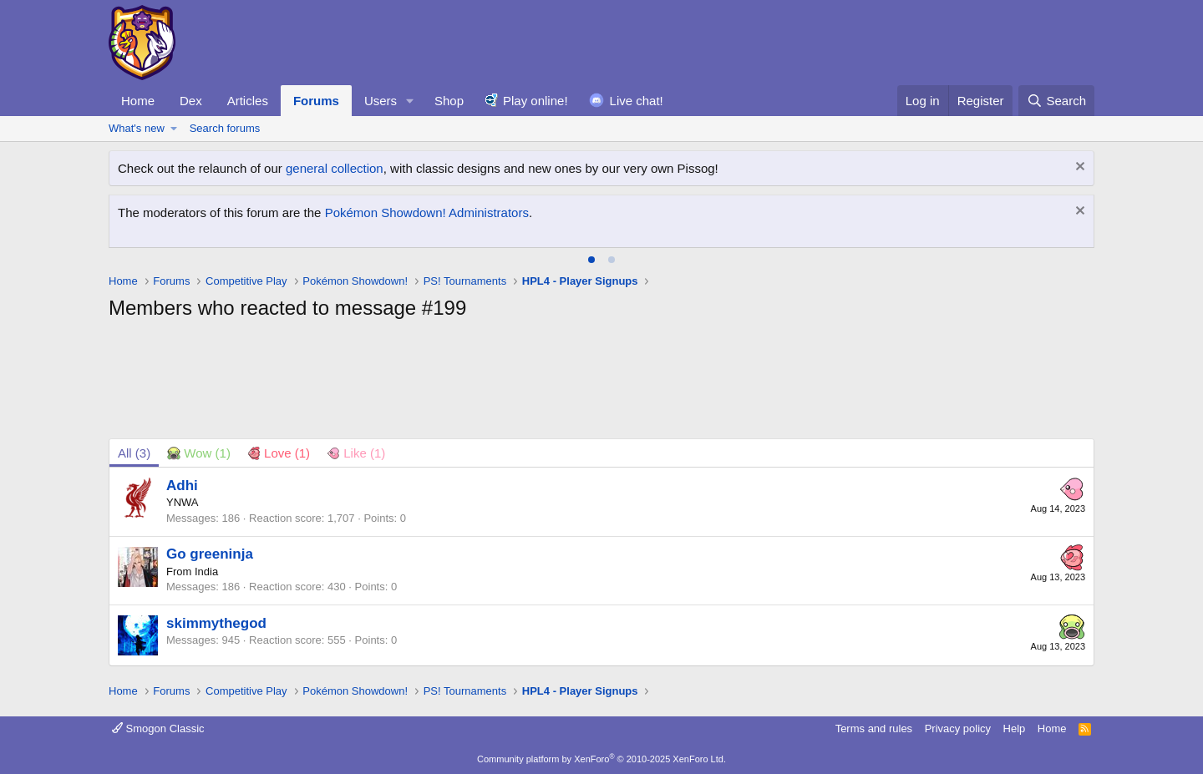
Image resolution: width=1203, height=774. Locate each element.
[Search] (1056, 100)
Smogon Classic (158, 728)
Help (1014, 728)
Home (138, 101)
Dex (191, 101)
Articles (247, 101)
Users (380, 101)
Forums (316, 101)
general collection (334, 168)
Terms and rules (873, 728)
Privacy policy (958, 728)
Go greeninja (209, 554)
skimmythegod (216, 623)
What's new (137, 128)
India (206, 571)
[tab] (591, 259)
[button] (410, 100)
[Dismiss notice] (1078, 168)
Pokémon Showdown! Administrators (427, 212)
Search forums (225, 128)
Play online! (535, 101)
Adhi (182, 485)
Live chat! (636, 101)
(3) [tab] (134, 453)
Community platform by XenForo (601, 759)
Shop (449, 101)
